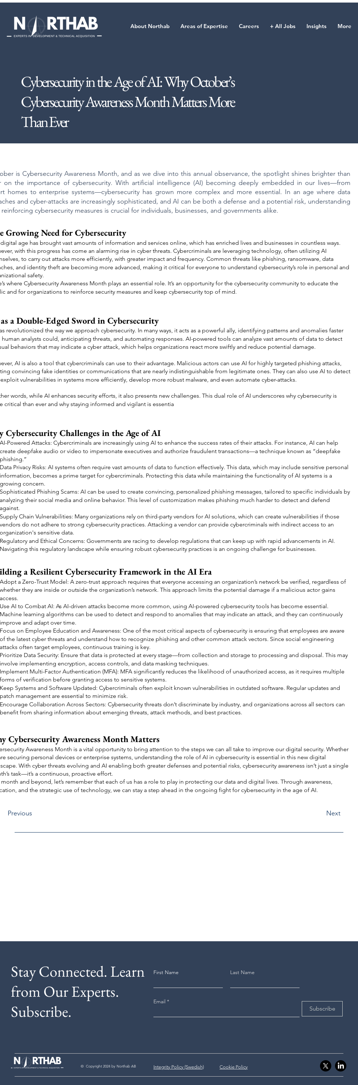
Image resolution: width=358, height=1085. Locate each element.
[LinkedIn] (340, 1066)
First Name (166, 972)
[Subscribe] (322, 1008)
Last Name (242, 972)
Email (160, 1001)
